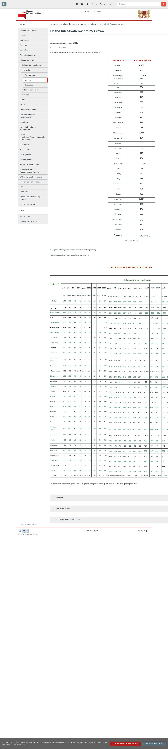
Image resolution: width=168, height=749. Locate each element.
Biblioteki (25, 95)
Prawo (22, 105)
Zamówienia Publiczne (28, 110)
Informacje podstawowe (29, 30)
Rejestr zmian (25, 216)
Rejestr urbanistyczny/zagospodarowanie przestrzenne (32, 137)
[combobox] (139, 4)
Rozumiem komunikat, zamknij (125, 744)
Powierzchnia (30, 75)
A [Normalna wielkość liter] (96, 4)
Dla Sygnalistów (26, 154)
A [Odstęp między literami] (91, 4)
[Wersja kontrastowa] (110, 4)
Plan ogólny (24, 145)
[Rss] (4, 4)
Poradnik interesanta (27, 55)
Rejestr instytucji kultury (29, 204)
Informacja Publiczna (27, 159)
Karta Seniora (25, 150)
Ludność (28, 80)
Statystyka (26, 70)
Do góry (142, 531)
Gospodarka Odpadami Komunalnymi (28, 128)
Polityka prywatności (154, 744)
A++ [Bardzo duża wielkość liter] (105, 4)
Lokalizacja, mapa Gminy (31, 65)
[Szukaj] (163, 4)
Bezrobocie (29, 85)
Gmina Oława (25, 40)
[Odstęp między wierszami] (81, 4)
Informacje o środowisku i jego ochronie (31, 198)
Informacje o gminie (27, 60)
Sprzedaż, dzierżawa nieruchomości (27, 116)
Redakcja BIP (25, 192)
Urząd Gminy (25, 50)
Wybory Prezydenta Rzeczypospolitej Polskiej (29, 171)
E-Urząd (23, 35)
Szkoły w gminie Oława (31, 90)
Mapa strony (92, 531)
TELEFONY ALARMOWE (29, 164)
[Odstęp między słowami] (86, 4)
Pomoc (22, 187)
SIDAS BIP (34, 534)
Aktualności (24, 122)
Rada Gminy (24, 45)
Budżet (22, 100)
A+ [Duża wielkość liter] (101, 4)
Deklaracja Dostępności (29, 221)
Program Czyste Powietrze (30, 182)
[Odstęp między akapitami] (77, 4)
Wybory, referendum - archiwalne (32, 177)
